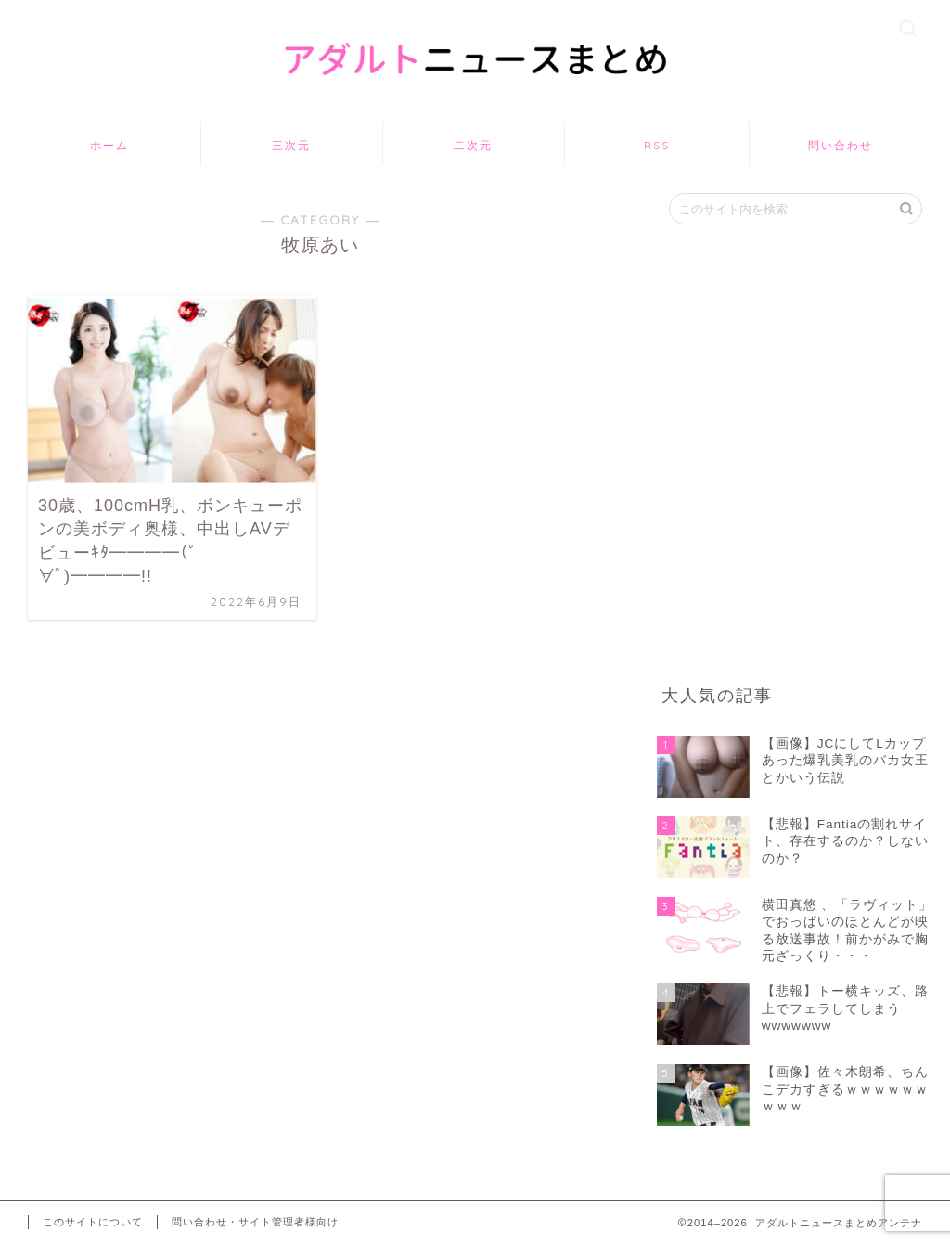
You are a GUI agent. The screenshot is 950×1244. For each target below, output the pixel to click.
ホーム (109, 145)
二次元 (473, 145)
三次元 (291, 145)
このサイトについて (93, 1221)
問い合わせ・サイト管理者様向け (255, 1221)
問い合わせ (840, 145)
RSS (657, 145)
